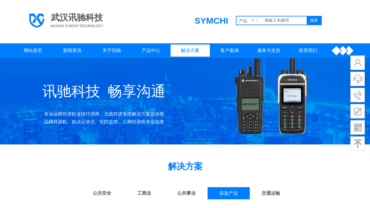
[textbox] (284, 20)
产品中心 (151, 50)
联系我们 (308, 50)
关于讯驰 (111, 50)
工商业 (144, 193)
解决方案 (190, 50)
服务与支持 (268, 50)
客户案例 (229, 50)
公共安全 (102, 193)
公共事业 (186, 193)
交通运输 (271, 193)
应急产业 (228, 193)
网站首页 (33, 50)
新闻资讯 (72, 50)
